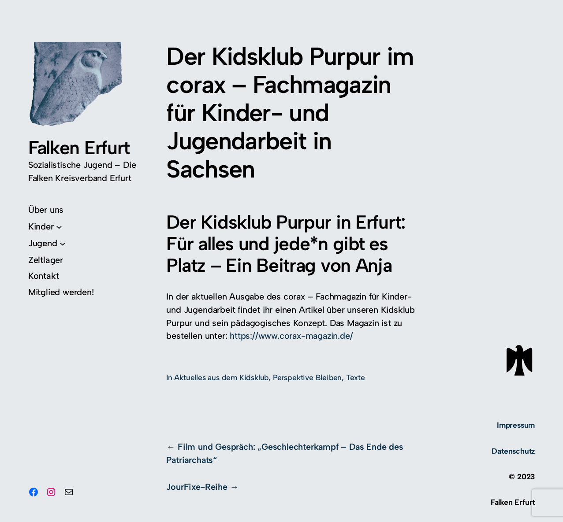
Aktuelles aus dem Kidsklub (221, 377)
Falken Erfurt (79, 147)
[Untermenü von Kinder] (45, 226)
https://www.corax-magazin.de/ (291, 335)
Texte (355, 377)
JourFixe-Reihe (196, 486)
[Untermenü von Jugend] (47, 243)
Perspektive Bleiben (307, 377)
